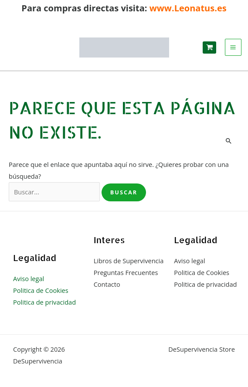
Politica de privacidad (44, 302)
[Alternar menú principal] (233, 47)
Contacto (107, 284)
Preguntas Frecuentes (126, 272)
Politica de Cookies (40, 290)
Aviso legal (28, 278)
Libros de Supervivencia (129, 260)
